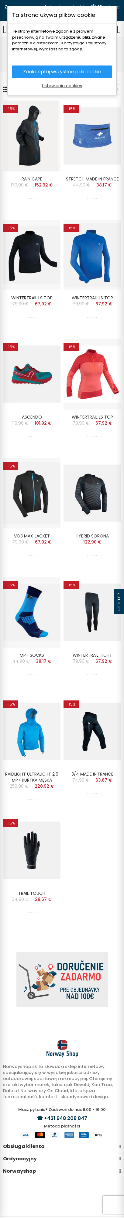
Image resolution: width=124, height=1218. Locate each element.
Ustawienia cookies (62, 86)
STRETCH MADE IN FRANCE (92, 179)
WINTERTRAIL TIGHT (92, 655)
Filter (119, 603)
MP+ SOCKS (32, 655)
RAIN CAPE (32, 179)
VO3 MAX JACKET (32, 536)
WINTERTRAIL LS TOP (32, 298)
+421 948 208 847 (65, 1118)
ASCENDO (32, 417)
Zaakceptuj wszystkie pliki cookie (62, 71)
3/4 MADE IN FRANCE (92, 774)
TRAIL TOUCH (31, 893)
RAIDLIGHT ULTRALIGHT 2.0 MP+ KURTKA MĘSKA (31, 777)
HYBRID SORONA (92, 536)
